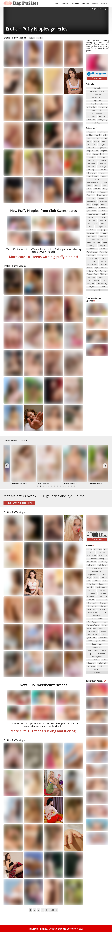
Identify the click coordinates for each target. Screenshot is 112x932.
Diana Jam (90, 600)
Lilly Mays (91, 666)
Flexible (91, 192)
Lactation (103, 211)
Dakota (103, 593)
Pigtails (103, 246)
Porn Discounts (97, 104)
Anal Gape (102, 132)
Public (103, 249)
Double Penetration (94, 182)
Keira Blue (102, 653)
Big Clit (103, 144)
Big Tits (104, 151)
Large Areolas (93, 214)
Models (95, 3)
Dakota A (90, 597)
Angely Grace (93, 574)
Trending (64, 3)
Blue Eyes (91, 160)
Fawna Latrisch (97, 619)
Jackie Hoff (91, 638)
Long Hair (91, 220)
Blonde (91, 157)
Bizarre (95, 154)
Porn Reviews (97, 113)
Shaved (103, 258)
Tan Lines (103, 271)
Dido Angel (92, 603)
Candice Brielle (101, 587)
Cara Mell (102, 590)
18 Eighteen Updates (96, 681)
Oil (97, 233)
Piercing (91, 246)
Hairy (88, 204)
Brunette (91, 163)
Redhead (91, 255)
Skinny (103, 261)
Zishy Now (103, 107)
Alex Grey (102, 552)
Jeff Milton (103, 638)
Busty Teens (97, 123)
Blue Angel (103, 584)
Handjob (95, 204)
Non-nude (90, 233)
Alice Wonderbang (97, 559)
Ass (88, 138)
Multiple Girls (101, 227)
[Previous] (7, 465)
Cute (104, 176)
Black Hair (103, 154)
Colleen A (91, 593)
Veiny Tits (90, 283)
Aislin (106, 549)
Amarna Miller (97, 571)
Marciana (97, 669)
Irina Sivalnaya (93, 634)
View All (97, 290)
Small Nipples (92, 265)
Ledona (91, 663)
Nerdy (91, 230)
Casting (103, 163)
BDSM (96, 141)
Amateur (91, 132)
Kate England (93, 650)
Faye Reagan (93, 622)
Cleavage (102, 167)
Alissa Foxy (103, 562)
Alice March (103, 555)
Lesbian (91, 217)
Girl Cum (91, 198)
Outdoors (103, 233)
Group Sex (103, 201)
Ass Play (96, 138)
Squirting (90, 271)
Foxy (104, 622)
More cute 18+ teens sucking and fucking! (43, 731)
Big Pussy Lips (92, 151)
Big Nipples (102, 148)
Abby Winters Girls (97, 91)
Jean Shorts (91, 211)
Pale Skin (91, 236)
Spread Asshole (101, 268)
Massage (103, 220)
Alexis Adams (92, 555)
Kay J (90, 653)
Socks (89, 268)
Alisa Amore (91, 562)
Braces (103, 160)
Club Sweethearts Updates (93, 299)
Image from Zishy (97, 8)
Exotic (97, 185)
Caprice (91, 590)
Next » (53, 909)
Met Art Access (97, 97)
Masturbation (92, 223)
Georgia (104, 625)
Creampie (91, 173)
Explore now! (97, 78)
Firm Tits (97, 189)
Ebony (105, 182)
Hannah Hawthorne (100, 628)
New (56, 3)
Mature (104, 223)
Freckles (103, 192)
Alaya (90, 552)
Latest (31, 38)
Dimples (97, 179)
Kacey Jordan (97, 644)
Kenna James (97, 657)
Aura (88, 581)
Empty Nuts (103, 116)
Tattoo (89, 274)
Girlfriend (102, 198)
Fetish (89, 189)
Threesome (91, 277)
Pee (98, 242)
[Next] (105, 465)
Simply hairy (102, 120)
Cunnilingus (92, 176)
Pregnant (91, 249)
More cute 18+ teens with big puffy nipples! (43, 257)
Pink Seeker (91, 107)
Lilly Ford (102, 663)
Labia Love (91, 120)
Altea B (91, 565)
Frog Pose (90, 195)
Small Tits (103, 265)
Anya (89, 578)
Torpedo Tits (102, 277)
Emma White (92, 612)
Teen (96, 274)
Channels (85, 3)
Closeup (91, 170)
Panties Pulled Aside (97, 239)
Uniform (96, 280)
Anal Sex (90, 135)
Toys (88, 280)
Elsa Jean (103, 606)
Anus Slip (98, 135)
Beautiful (91, 144)
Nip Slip (102, 230)
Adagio (89, 549)
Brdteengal (97, 94)
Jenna (90, 641)
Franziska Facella (93, 625)
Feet (105, 185)
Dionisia (103, 603)
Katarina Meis (97, 647)
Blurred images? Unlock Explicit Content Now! (56, 928)
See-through (92, 258)
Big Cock (91, 148)
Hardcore (104, 204)
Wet (103, 287)
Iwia (104, 634)
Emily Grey (103, 609)
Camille (90, 587)
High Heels (91, 208)
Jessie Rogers (101, 641)
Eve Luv (104, 612)
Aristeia (104, 578)
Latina (104, 214)
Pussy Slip (103, 252)
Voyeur (91, 287)
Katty (104, 650)
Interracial (103, 208)
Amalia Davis (97, 568)
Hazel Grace (92, 631)
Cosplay (103, 170)
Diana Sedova (102, 600)
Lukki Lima (103, 666)
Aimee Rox (98, 549)
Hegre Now (97, 101)
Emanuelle (91, 609)
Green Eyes (91, 201)
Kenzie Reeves (93, 660)
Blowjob (102, 157)
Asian (105, 135)
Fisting (104, 189)
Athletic (104, 138)
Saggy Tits (102, 255)
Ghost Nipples (102, 195)
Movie (90, 227)
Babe (89, 141)
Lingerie (103, 217)
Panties (103, 236)
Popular (39, 38)
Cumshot (103, 173)
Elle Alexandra (92, 606)
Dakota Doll (102, 597)
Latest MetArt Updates (17, 440)
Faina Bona (97, 615)
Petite (105, 242)
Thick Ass (103, 274)
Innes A (103, 631)
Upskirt (104, 280)
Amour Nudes (92, 116)
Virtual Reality (102, 283)
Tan (96, 271)
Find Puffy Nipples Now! (19, 502)
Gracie (89, 628)
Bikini (89, 154)
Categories (75, 3)
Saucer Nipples (97, 110)
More (104, 3)
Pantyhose (91, 242)
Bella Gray (91, 584)
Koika (104, 660)
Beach (104, 141)
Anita (104, 574)
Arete (96, 578)
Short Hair (92, 261)
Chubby (91, 167)
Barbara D (96, 581)
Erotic (89, 185)
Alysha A (102, 565)
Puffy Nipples (92, 252)
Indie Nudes (97, 88)
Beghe (105, 581)
